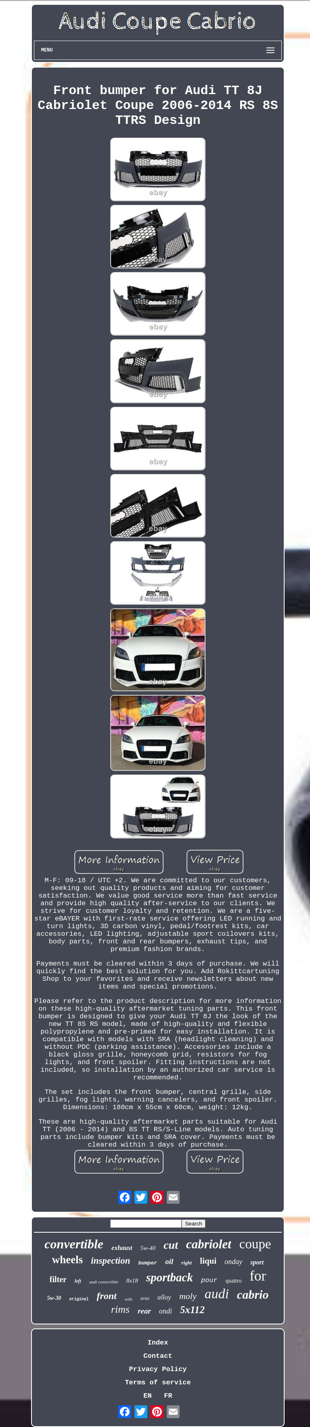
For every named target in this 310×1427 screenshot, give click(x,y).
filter (58, 1279)
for (257, 1276)
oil (169, 1261)
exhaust (121, 1247)
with (128, 1299)
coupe (255, 1244)
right (186, 1263)
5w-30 (54, 1298)
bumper (147, 1263)
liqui (208, 1261)
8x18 (132, 1280)
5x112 (192, 1309)
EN (147, 1396)
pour (209, 1280)
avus (144, 1298)
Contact (157, 1356)
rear (144, 1311)
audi (217, 1293)
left (78, 1281)
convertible (73, 1244)
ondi (165, 1311)
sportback (169, 1277)
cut (170, 1245)
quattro (234, 1281)
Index (157, 1343)
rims (120, 1309)
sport (257, 1262)
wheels (67, 1260)
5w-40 (148, 1248)
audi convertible (103, 1281)
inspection (110, 1261)
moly (188, 1296)
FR (168, 1396)
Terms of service (158, 1382)
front (107, 1296)
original (79, 1299)
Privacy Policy (158, 1369)
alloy (164, 1297)
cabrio (252, 1294)
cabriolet (208, 1244)
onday (233, 1262)
